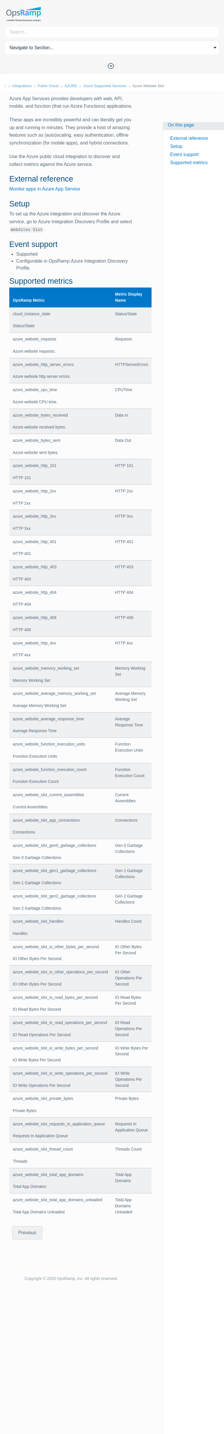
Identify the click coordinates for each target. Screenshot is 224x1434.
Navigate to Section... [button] (32, 47)
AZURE (70, 86)
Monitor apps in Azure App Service (44, 188)
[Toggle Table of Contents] (112, 65)
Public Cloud (48, 86)
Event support (184, 154)
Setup (176, 146)
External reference (189, 138)
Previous (27, 1232)
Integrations (22, 86)
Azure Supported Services (104, 86)
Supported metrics (189, 162)
